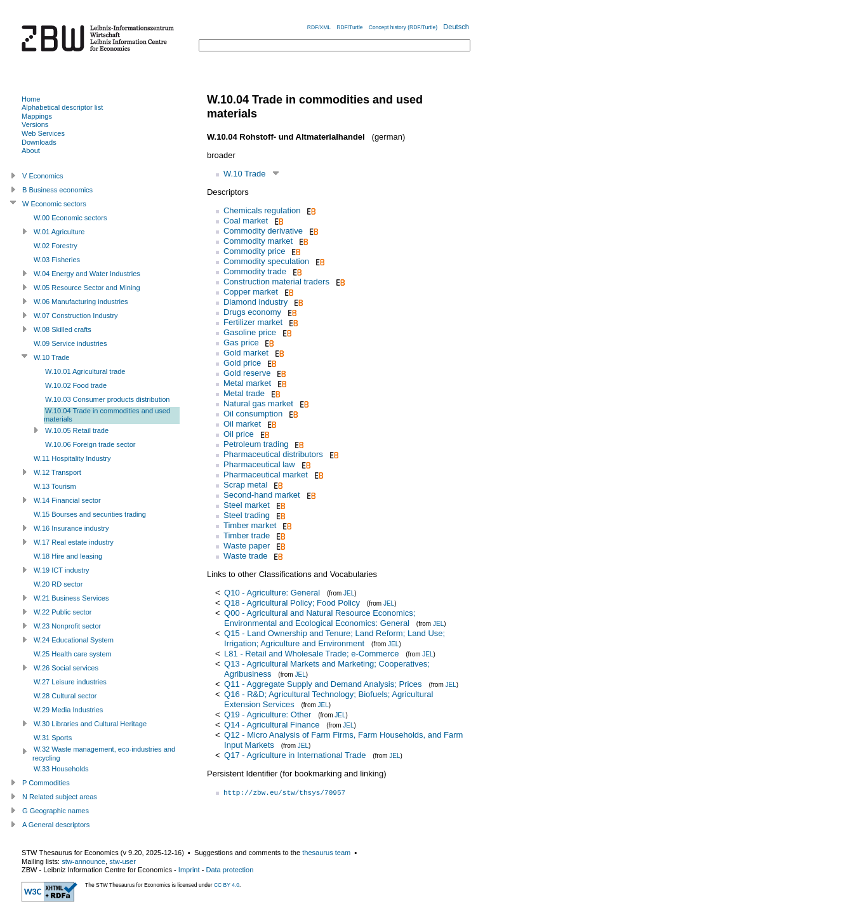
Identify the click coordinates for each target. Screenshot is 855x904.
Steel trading (246, 515)
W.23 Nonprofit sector (67, 626)
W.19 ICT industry (61, 570)
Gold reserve (246, 373)
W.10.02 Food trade (76, 385)
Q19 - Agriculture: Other (267, 714)
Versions (35, 124)
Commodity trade (254, 271)
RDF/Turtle (349, 27)
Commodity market (258, 241)
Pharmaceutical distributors (273, 454)
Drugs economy (252, 312)
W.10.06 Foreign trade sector (90, 444)
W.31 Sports (53, 737)
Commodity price (254, 251)
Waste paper (246, 545)
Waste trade (245, 556)
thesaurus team (326, 852)
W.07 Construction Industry (76, 315)
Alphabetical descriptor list (62, 107)
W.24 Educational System (74, 640)
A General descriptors (55, 824)
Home (31, 99)
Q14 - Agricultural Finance (271, 724)
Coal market (245, 220)
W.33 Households (61, 769)
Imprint (189, 870)
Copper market (250, 291)
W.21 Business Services (71, 598)
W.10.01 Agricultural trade (85, 371)
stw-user (122, 861)
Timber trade (246, 535)
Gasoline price (249, 332)
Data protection (229, 870)
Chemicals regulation (261, 210)
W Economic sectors (54, 204)
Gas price (241, 342)
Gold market (245, 352)
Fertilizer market (252, 322)
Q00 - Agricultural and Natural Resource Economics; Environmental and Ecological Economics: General (319, 618)
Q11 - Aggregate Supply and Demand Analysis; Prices (322, 684)
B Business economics (57, 190)
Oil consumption (252, 413)
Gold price (242, 363)
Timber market (249, 525)
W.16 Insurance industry (71, 528)
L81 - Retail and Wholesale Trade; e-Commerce (311, 653)
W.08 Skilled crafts (62, 329)
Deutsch (456, 26)
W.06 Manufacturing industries (81, 301)
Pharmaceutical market (265, 474)
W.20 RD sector (58, 584)
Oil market (242, 424)
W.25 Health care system (73, 654)
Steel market (246, 505)
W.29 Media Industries (68, 710)
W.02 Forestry (55, 245)
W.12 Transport (57, 472)
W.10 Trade (244, 173)
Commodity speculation (266, 261)
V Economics (42, 176)
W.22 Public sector (62, 612)
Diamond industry (255, 302)
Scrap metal (245, 484)
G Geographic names (55, 810)
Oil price (238, 434)
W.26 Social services (66, 668)
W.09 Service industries (70, 343)
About (31, 150)
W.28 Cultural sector (65, 696)
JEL (348, 593)
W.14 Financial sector (67, 500)
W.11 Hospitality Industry (72, 458)
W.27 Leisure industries (70, 682)
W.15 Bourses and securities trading (90, 514)
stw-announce (83, 861)
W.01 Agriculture (59, 232)
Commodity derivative (263, 231)
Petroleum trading (256, 444)
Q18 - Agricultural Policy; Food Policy (292, 603)
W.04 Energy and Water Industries (87, 273)
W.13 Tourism (55, 486)
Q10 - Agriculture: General (272, 592)
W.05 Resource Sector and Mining (87, 287)
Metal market (247, 383)
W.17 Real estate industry (74, 542)
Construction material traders (276, 281)
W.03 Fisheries (57, 259)
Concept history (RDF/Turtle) (403, 27)
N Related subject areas (59, 797)
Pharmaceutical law (259, 464)
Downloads (39, 142)
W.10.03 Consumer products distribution (107, 399)
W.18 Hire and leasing (68, 556)
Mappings (37, 116)
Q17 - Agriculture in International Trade (295, 755)
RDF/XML (319, 27)
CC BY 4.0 (226, 885)
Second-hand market (261, 495)
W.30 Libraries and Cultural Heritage (90, 724)
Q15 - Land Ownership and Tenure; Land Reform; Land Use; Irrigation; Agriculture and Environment (334, 638)
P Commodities (46, 783)
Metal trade (244, 393)
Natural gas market (258, 403)
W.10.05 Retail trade (77, 430)
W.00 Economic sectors (70, 218)
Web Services (43, 133)
